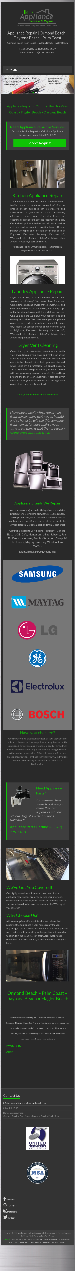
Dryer (62, 1242)
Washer (55, 1242)
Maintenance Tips (22, 1242)
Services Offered (35, 1239)
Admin (9, 1051)
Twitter (9, 1217)
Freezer (46, 1242)
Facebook (9, 1199)
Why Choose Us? (19, 1239)
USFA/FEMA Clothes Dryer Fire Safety (37, 394)
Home (7, 1239)
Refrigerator (36, 1242)
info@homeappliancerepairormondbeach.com (24, 1103)
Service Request (40, 143)
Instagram (10, 1211)
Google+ (10, 1205)
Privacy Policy (13, 1045)
